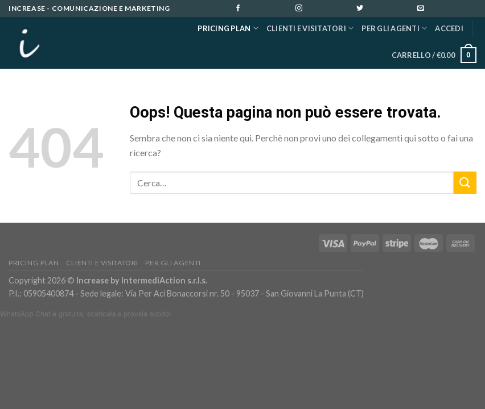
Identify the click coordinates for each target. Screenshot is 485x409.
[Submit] (465, 183)
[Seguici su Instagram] (323, 8)
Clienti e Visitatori (310, 28)
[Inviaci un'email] (445, 8)
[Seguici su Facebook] (263, 8)
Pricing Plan (228, 28)
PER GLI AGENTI (394, 28)
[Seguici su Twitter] (384, 8)
